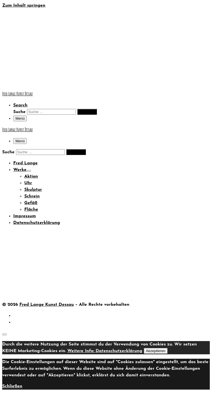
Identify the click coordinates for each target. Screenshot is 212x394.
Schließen (12, 386)
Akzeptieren (155, 351)
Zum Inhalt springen (23, 5)
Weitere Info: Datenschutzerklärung (104, 351)
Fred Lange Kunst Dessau (46, 304)
